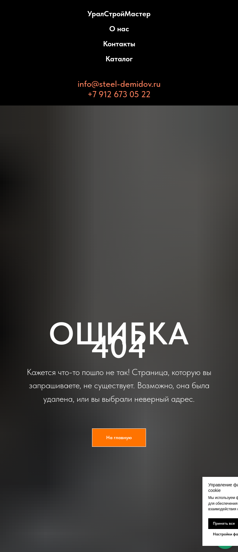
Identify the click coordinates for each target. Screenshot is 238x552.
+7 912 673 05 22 (119, 94)
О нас (119, 28)
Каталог (119, 58)
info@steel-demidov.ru (119, 84)
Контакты (119, 43)
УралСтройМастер (119, 13)
